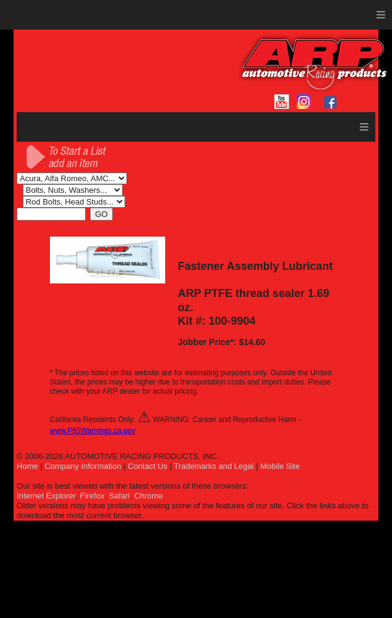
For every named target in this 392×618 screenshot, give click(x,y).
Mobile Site (280, 466)
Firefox (92, 495)
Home (27, 466)
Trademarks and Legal (214, 466)
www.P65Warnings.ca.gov (93, 430)
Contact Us (147, 466)
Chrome (148, 495)
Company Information (82, 466)
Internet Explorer (46, 495)
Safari (119, 495)
